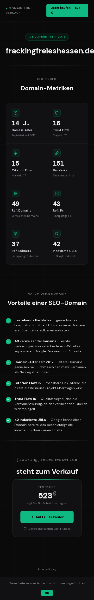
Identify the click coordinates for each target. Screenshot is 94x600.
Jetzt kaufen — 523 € (66, 10)
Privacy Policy (47, 569)
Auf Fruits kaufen (47, 517)
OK (47, 593)
